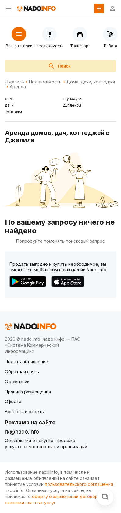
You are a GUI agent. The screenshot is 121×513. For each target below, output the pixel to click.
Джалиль (14, 81)
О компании (17, 381)
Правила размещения (28, 391)
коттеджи (13, 112)
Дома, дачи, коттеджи (90, 81)
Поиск (59, 66)
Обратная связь (22, 371)
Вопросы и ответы (24, 411)
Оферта (13, 401)
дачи (9, 105)
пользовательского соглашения (79, 484)
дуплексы (72, 105)
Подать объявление (26, 361)
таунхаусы (72, 98)
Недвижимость (45, 81)
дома (10, 98)
